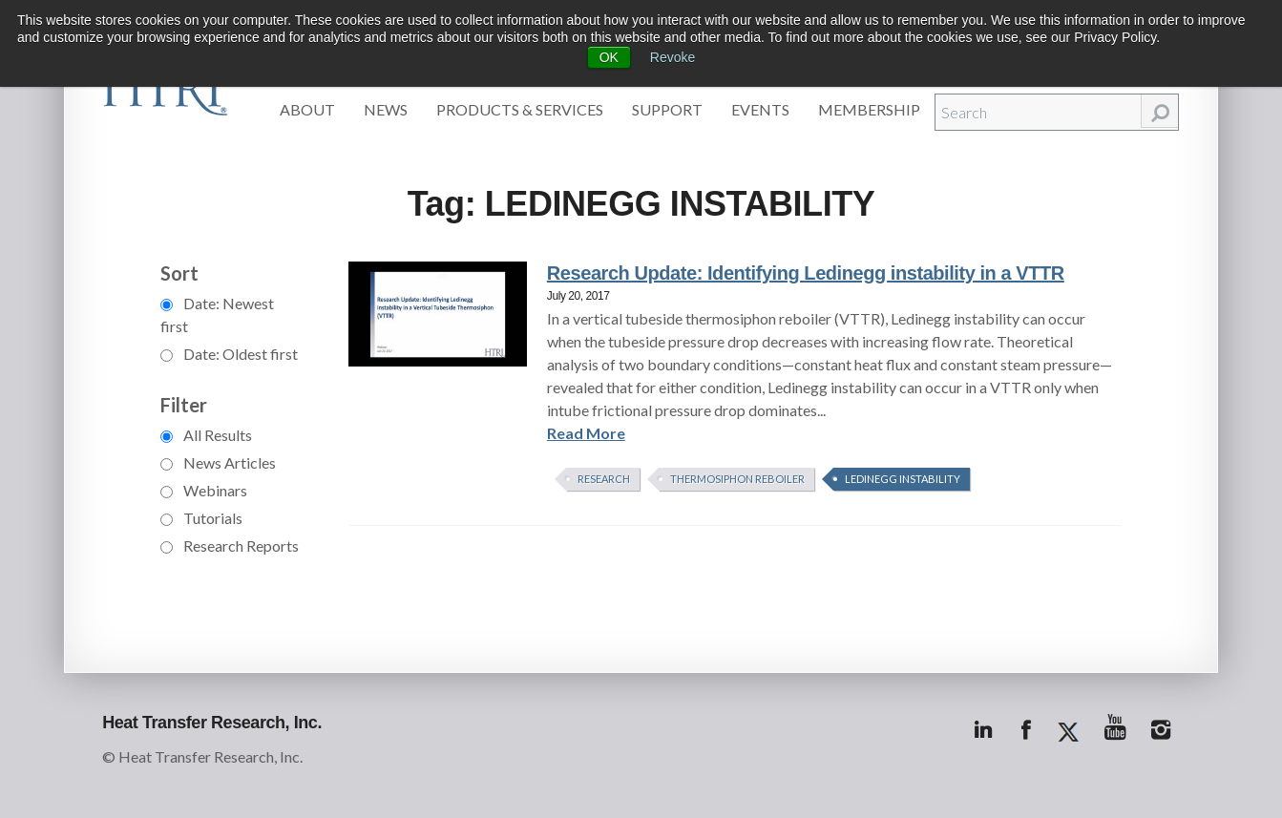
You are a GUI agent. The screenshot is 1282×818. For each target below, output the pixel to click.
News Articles (218, 462)
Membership (869, 109)
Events (760, 109)
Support (667, 109)
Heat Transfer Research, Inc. (212, 722)
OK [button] (609, 57)
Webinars (203, 490)
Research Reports (229, 545)
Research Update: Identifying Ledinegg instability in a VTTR (805, 272)
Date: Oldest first (229, 354)
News (386, 109)
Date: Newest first (217, 314)
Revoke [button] (672, 57)
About (307, 109)
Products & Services (519, 109)
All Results (206, 435)
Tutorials (201, 518)
